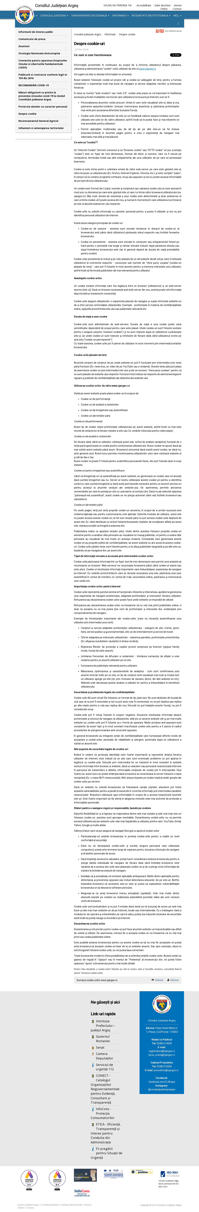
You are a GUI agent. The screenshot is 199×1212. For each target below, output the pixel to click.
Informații (120, 15)
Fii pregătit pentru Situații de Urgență (106, 1153)
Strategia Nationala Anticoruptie (39, 53)
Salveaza (174, 979)
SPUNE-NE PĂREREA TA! (118, 5)
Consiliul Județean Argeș (87, 34)
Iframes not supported (43, 1048)
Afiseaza (159, 979)
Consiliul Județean (54, 15)
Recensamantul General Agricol (38, 121)
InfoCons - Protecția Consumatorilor (102, 1113)
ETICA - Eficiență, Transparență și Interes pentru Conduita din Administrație (106, 1133)
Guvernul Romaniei (103, 1038)
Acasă (21, 1204)
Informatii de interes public (35, 32)
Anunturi (23, 46)
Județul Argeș (26, 15)
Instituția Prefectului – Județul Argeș (103, 1025)
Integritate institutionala (151, 15)
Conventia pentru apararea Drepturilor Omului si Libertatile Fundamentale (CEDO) (42, 64)
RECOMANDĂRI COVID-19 (33, 85)
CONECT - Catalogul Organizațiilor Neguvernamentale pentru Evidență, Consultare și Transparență (105, 1088)
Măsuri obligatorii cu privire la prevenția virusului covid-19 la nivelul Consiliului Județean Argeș (41, 96)
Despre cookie (27, 113)
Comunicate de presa (31, 39)
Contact (177, 8)
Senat (100, 1047)
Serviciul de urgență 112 (105, 1067)
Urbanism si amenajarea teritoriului (40, 128)
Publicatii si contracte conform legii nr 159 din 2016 (42, 76)
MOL (177, 15)
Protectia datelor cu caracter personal (42, 106)
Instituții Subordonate (71, 1204)
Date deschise (163, 5)
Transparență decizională (90, 15)
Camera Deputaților (104, 1056)
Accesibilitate (144, 5)
